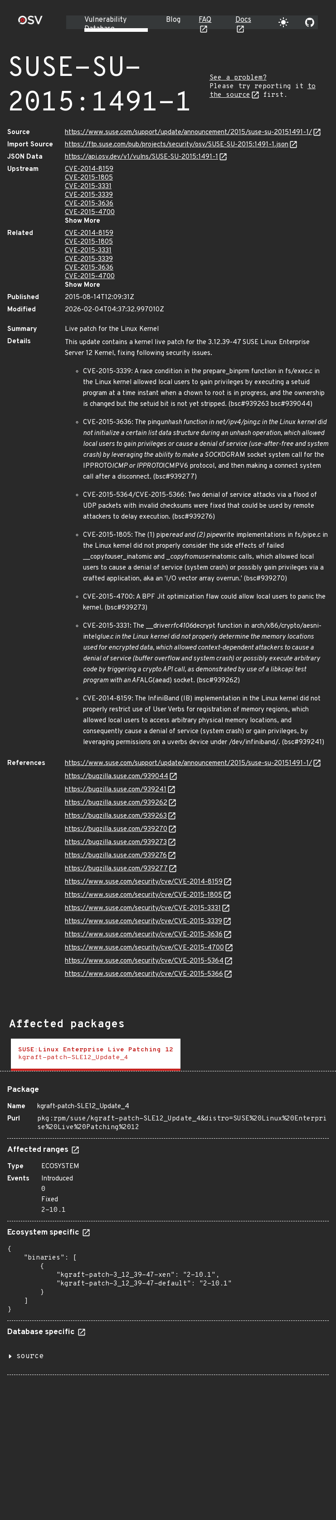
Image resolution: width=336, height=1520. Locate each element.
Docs (243, 20)
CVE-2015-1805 (89, 178)
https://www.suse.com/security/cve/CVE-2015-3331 (143, 908)
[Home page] (30, 23)
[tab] (95, 1055)
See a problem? (238, 78)
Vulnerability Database (105, 24)
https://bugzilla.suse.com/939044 (116, 776)
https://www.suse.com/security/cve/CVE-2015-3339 (143, 921)
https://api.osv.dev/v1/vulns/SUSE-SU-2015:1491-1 (141, 157)
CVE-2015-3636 (89, 204)
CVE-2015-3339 (89, 195)
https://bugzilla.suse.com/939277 (116, 869)
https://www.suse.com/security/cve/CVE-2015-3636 (144, 934)
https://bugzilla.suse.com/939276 (116, 855)
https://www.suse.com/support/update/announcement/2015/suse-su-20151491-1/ (188, 132)
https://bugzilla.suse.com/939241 (115, 789)
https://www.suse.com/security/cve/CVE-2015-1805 (143, 895)
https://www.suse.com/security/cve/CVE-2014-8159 (144, 882)
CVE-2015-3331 (88, 186)
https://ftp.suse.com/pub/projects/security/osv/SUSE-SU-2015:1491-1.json (176, 144)
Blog (173, 20)
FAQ (205, 20)
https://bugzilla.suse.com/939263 (116, 816)
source (30, 1356)
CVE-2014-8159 (89, 169)
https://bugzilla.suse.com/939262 (116, 803)
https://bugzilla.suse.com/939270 (116, 829)
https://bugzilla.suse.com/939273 (116, 842)
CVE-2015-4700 (90, 212)
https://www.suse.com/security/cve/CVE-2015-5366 (144, 974)
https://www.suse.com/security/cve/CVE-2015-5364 (144, 961)
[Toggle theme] (283, 22)
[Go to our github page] (309, 22)
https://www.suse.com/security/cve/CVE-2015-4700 (144, 948)
